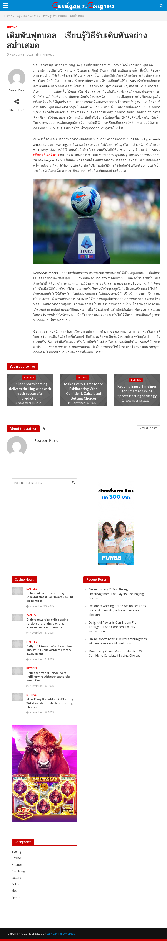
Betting (12, 27)
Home (8, 16)
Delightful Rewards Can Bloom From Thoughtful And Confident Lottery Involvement (51, 650)
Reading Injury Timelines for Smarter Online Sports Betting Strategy (137, 391)
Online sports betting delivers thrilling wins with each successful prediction (29, 391)
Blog (17, 16)
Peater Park (17, 90)
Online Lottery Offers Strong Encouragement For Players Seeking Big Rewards (51, 596)
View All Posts (148, 428)
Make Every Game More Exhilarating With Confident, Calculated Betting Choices (83, 391)
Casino (31, 615)
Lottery (31, 588)
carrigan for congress (61, 935)
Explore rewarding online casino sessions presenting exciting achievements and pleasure (48, 623)
